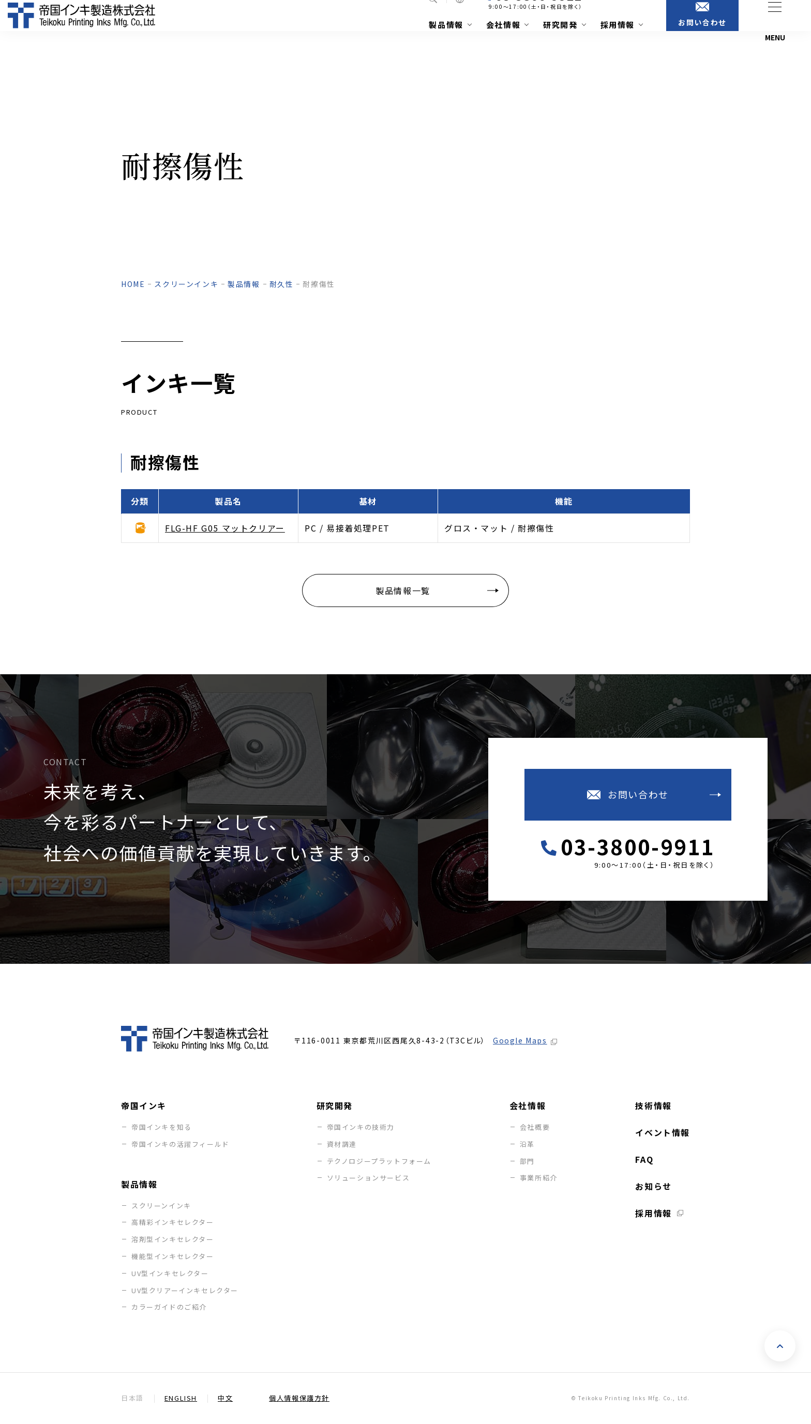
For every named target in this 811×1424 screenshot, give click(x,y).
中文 (225, 1398)
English (180, 1398)
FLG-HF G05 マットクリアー (225, 528)
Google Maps (520, 1041)
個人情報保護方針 (299, 1398)
